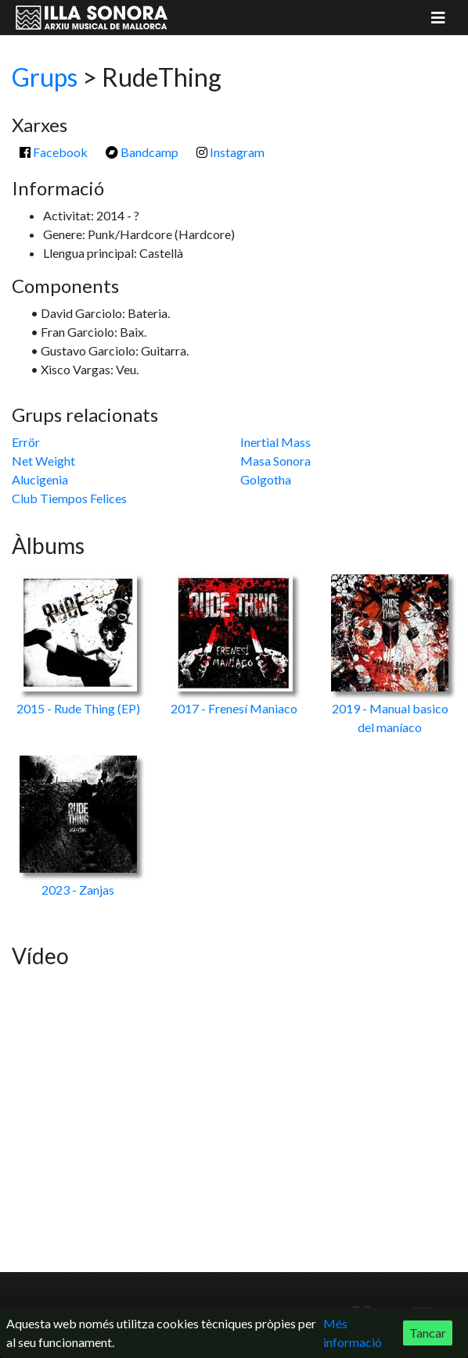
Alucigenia (40, 479)
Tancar (427, 1332)
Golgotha (265, 479)
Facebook (54, 152)
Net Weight (43, 460)
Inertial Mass (275, 441)
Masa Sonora (275, 460)
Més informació (352, 1332)
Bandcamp (142, 152)
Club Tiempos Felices (69, 498)
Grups (44, 77)
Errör (26, 441)
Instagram (230, 152)
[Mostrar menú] (438, 17)
